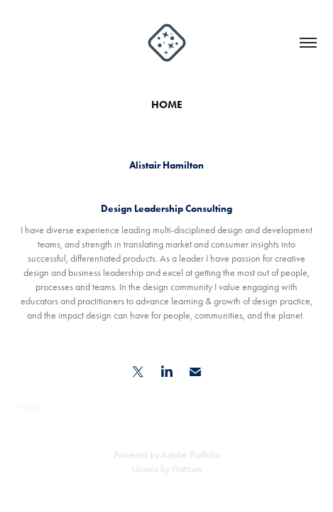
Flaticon (187, 469)
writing (29, 406)
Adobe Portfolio (190, 455)
